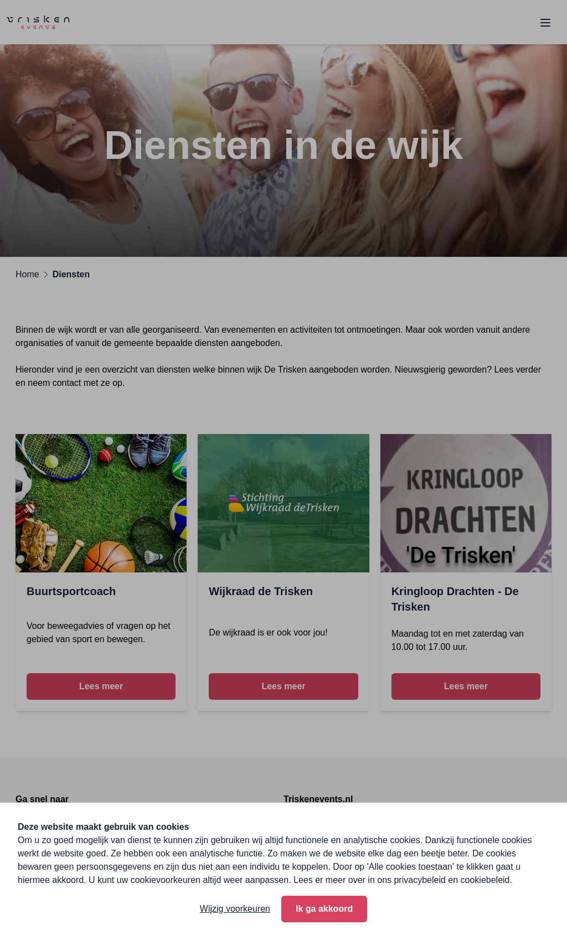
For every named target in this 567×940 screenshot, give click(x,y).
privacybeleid (419, 880)
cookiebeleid (485, 880)
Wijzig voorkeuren (235, 908)
